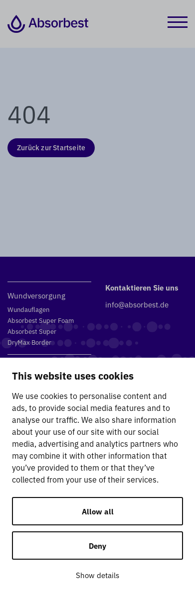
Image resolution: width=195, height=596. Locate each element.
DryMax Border (29, 342)
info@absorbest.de (137, 304)
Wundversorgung (36, 295)
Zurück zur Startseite (51, 147)
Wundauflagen (28, 309)
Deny (97, 545)
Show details (97, 575)
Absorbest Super (31, 331)
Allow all (98, 511)
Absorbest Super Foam (40, 320)
